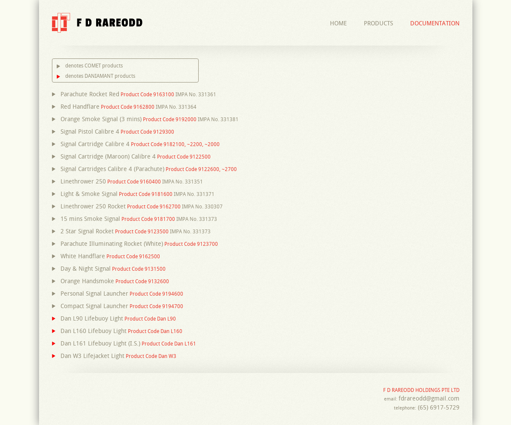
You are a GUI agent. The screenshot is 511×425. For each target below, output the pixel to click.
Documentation (435, 23)
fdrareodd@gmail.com (429, 398)
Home (338, 23)
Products (378, 23)
